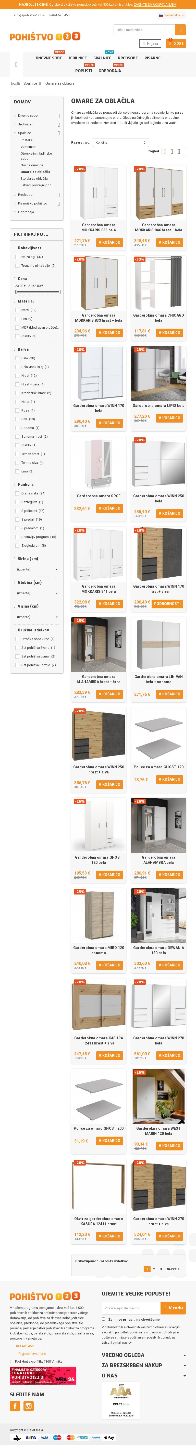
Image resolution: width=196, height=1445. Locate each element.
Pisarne (152, 58)
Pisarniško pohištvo (32, 203)
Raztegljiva (32, 502)
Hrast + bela (33, 384)
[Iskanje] (150, 29)
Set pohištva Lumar (38, 656)
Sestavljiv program (38, 537)
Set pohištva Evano (38, 648)
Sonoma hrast (34, 436)
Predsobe (128, 58)
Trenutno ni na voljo (38, 265)
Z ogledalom (33, 545)
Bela (28, 358)
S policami (32, 511)
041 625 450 (60, 15)
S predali (31, 519)
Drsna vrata (33, 493)
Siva (28, 419)
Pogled (153, 151)
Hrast (29, 376)
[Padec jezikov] (171, 15)
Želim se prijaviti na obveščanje (131, 1319)
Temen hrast (33, 454)
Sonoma (30, 428)
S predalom (32, 528)
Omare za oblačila (35, 172)
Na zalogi (32, 257)
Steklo (28, 336)
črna (27, 471)
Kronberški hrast (36, 393)
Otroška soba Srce (38, 639)
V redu (173, 1308)
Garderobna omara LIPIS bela (159, 406)
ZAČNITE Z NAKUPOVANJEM (155, 4)
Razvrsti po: (80, 142)
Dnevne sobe (50, 56)
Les (26, 319)
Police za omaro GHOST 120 (159, 767)
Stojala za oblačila (34, 178)
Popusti (84, 68)
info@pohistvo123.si (27, 15)
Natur (28, 402)
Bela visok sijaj (35, 367)
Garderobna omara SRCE (99, 496)
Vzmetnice (28, 147)
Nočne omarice (32, 165)
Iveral (28, 310)
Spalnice (103, 56)
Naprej (174, 1269)
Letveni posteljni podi (36, 185)
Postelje (26, 140)
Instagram (28, 1406)
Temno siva (32, 463)
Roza (28, 410)
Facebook (15, 1406)
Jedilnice (78, 58)
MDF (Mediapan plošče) (40, 327)
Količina (101, 142)
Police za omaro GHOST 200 (99, 1128)
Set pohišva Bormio (38, 665)
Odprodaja (111, 68)
